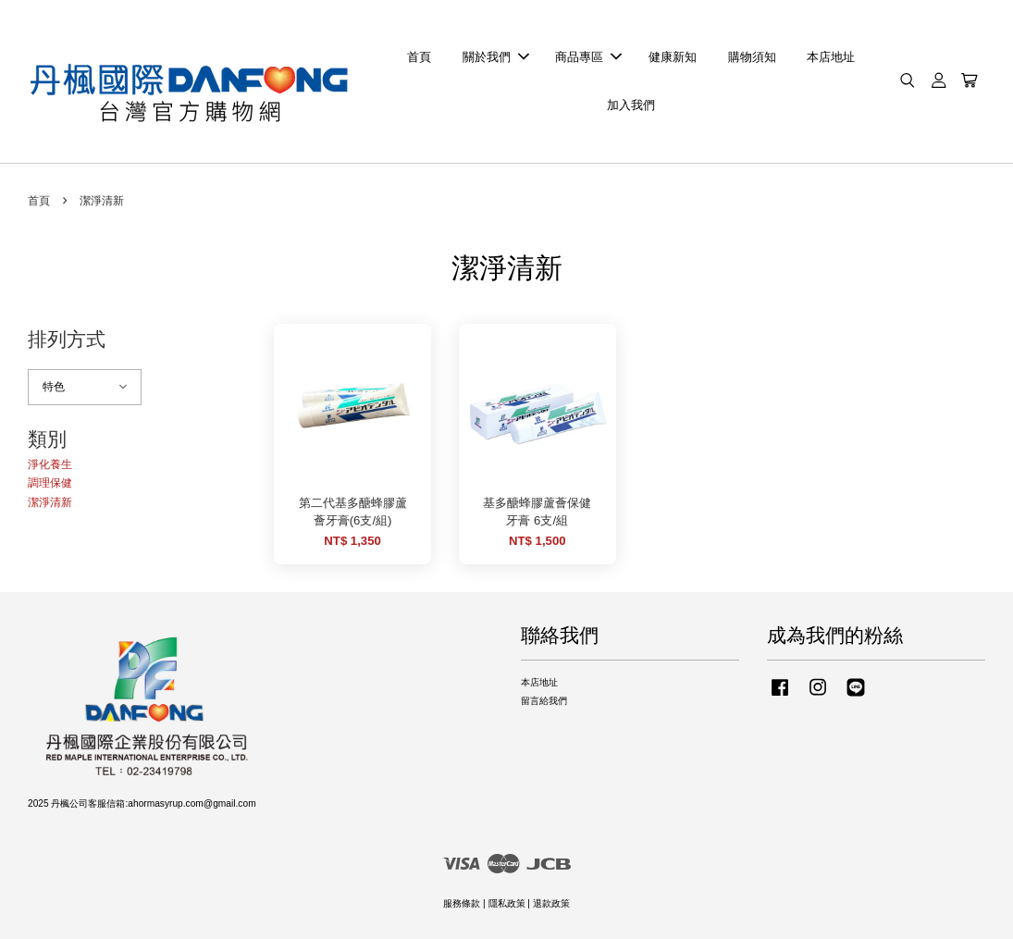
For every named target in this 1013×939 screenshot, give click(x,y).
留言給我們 (544, 701)
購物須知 (752, 57)
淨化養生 (50, 464)
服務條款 (461, 903)
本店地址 (831, 57)
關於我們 (496, 57)
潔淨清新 (50, 502)
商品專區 (588, 57)
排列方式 (66, 339)
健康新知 (673, 57)
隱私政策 (506, 903)
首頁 (419, 57)
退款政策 (551, 903)
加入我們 (631, 105)
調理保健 (50, 482)
